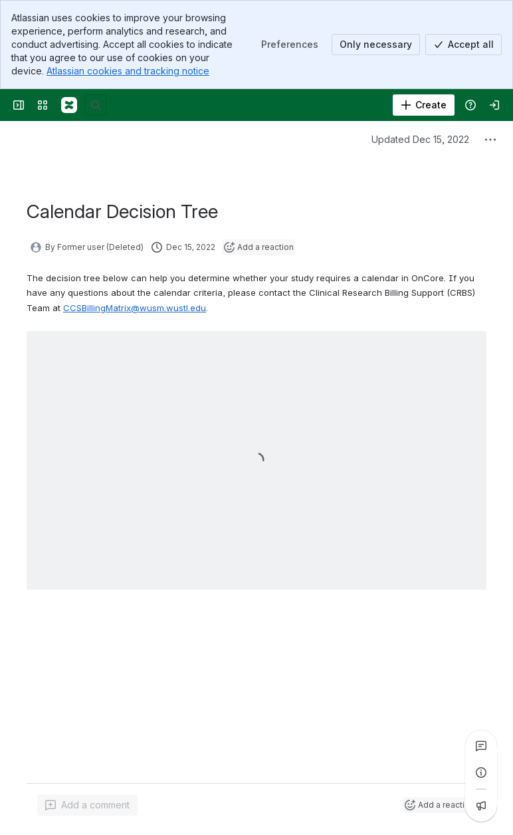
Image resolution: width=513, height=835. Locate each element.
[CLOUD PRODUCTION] (69, 105)
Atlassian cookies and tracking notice (128, 70)
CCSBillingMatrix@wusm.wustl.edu (134, 307)
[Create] (424, 105)
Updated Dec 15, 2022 (420, 139)
